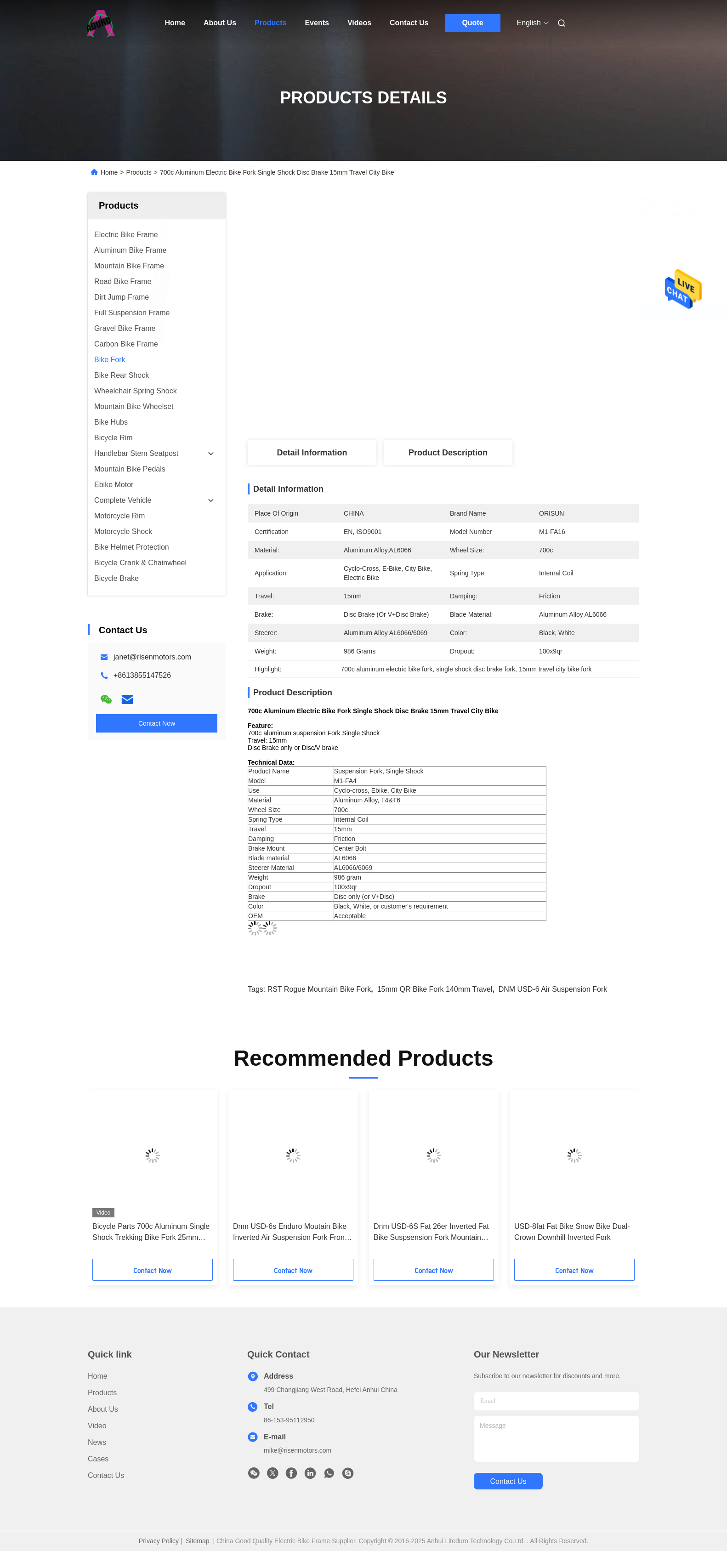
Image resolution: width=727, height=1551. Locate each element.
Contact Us (409, 23)
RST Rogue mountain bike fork (319, 989)
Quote (472, 23)
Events (317, 23)
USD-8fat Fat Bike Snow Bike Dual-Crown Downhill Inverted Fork (572, 1231)
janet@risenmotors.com (152, 657)
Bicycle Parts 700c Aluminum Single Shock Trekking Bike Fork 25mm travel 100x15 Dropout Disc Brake (151, 1232)
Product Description (448, 452)
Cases (98, 1459)
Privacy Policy (159, 1541)
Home (175, 23)
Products (270, 23)
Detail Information (312, 452)
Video (97, 1426)
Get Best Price (503, 312)
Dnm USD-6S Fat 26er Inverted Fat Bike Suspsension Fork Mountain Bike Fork (431, 1232)
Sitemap (197, 1541)
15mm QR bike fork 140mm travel (435, 989)
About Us (220, 23)
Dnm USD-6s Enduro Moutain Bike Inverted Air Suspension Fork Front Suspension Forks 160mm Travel (289, 1232)
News (97, 1442)
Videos (359, 23)
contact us (508, 1481)
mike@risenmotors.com (297, 1450)
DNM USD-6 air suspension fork (553, 989)
